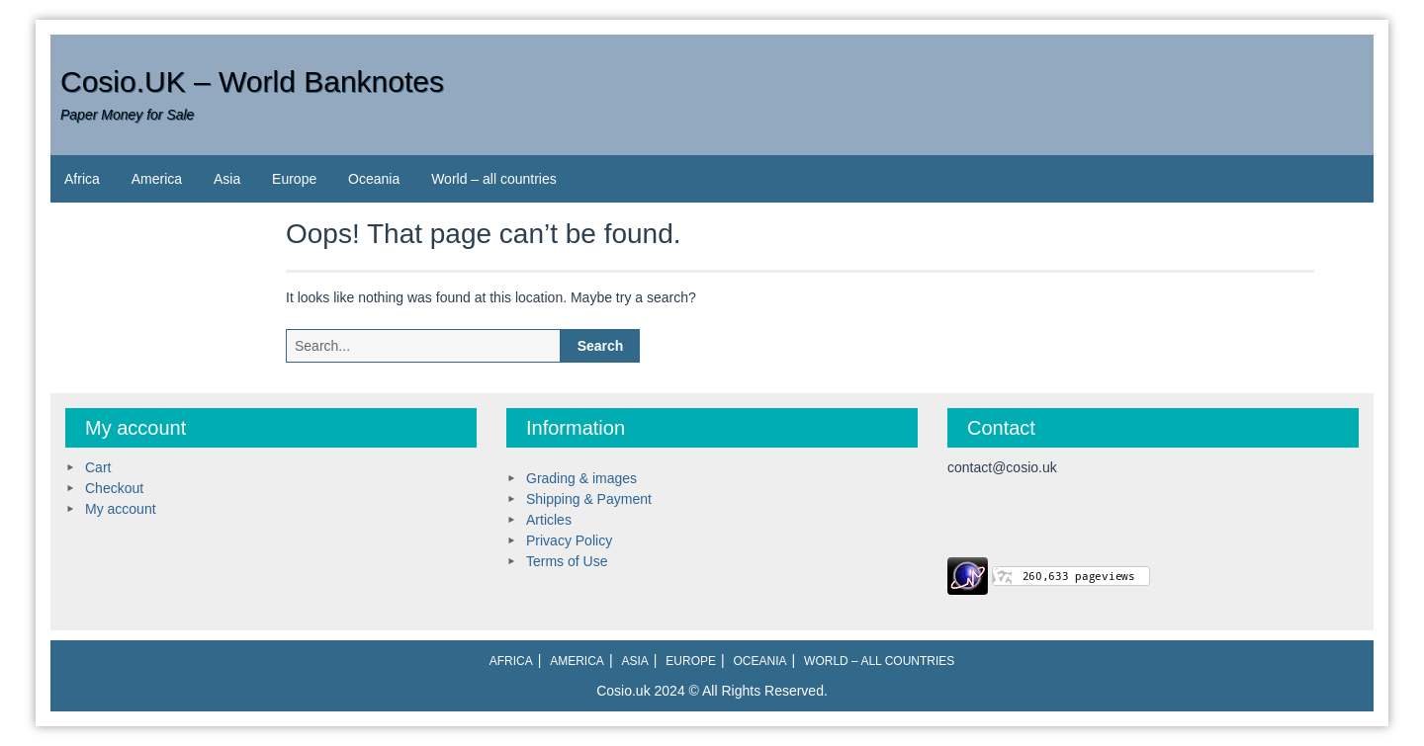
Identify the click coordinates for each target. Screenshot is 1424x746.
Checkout (114, 488)
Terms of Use (566, 561)
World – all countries (494, 179)
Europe (294, 179)
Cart (98, 467)
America (157, 179)
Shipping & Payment (589, 499)
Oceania (374, 179)
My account (120, 509)
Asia (227, 179)
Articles (549, 520)
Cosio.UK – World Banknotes (252, 81)
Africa (82, 179)
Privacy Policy (569, 540)
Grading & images (581, 478)
